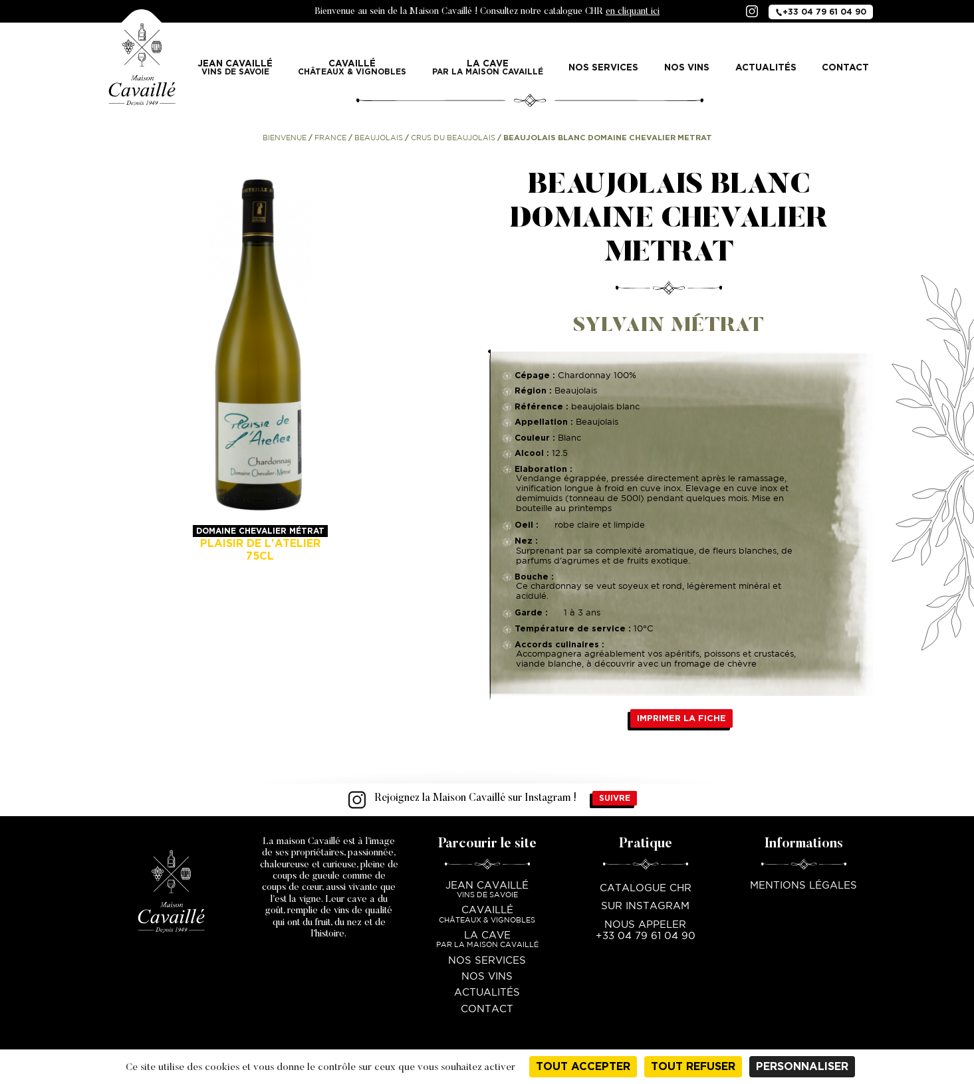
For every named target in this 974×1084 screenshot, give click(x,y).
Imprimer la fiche (681, 718)
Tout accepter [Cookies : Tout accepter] (583, 1066)
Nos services (603, 67)
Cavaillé (352, 67)
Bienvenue (284, 138)
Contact (845, 67)
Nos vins (686, 67)
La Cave (487, 67)
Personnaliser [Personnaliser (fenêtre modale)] (802, 1066)
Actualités (765, 67)
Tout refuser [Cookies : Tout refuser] (693, 1066)
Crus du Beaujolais (453, 138)
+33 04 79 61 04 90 (820, 11)
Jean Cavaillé (235, 67)
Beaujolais (378, 138)
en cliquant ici (633, 12)
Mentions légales (803, 885)
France (330, 138)
